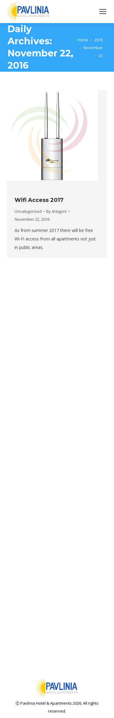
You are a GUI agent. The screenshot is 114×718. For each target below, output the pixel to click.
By (56, 211)
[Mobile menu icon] (102, 11)
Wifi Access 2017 (39, 200)
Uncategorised (28, 211)
